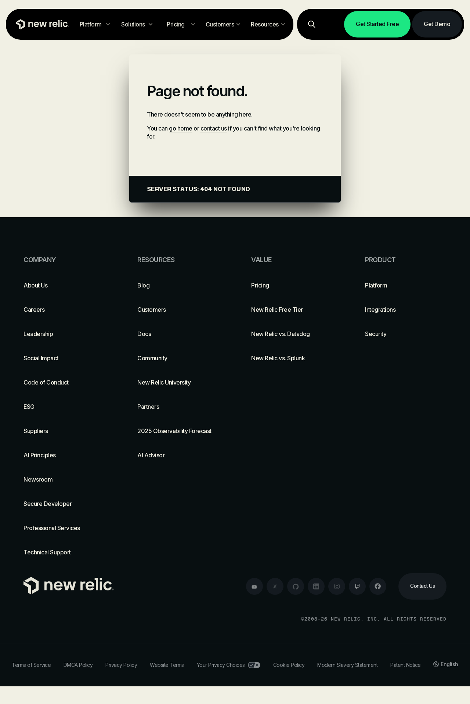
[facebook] (378, 586)
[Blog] (178, 285)
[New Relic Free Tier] (292, 309)
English (445, 664)
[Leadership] (64, 334)
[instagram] (337, 586)
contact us (213, 128)
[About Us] (64, 285)
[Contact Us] (422, 586)
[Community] (178, 358)
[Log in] (333, 24)
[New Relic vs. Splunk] (292, 358)
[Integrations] (405, 309)
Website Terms (167, 665)
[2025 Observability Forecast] (178, 431)
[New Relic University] (178, 382)
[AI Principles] (64, 455)
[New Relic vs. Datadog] (292, 334)
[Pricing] (292, 285)
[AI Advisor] (178, 455)
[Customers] (178, 309)
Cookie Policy (289, 665)
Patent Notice (405, 665)
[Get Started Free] (377, 24)
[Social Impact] (64, 358)
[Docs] (178, 334)
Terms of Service (31, 665)
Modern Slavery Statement (347, 665)
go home (180, 128)
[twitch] (357, 586)
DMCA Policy (78, 665)
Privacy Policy (121, 665)
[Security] (405, 334)
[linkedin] (316, 586)
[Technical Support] (64, 552)
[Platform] (405, 285)
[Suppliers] (64, 431)
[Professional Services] (64, 528)
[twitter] (275, 586)
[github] (295, 586)
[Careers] (64, 309)
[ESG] (64, 407)
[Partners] (178, 407)
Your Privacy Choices (228, 665)
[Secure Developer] (64, 504)
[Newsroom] (64, 479)
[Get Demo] (437, 24)
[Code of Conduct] (64, 382)
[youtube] (254, 586)
